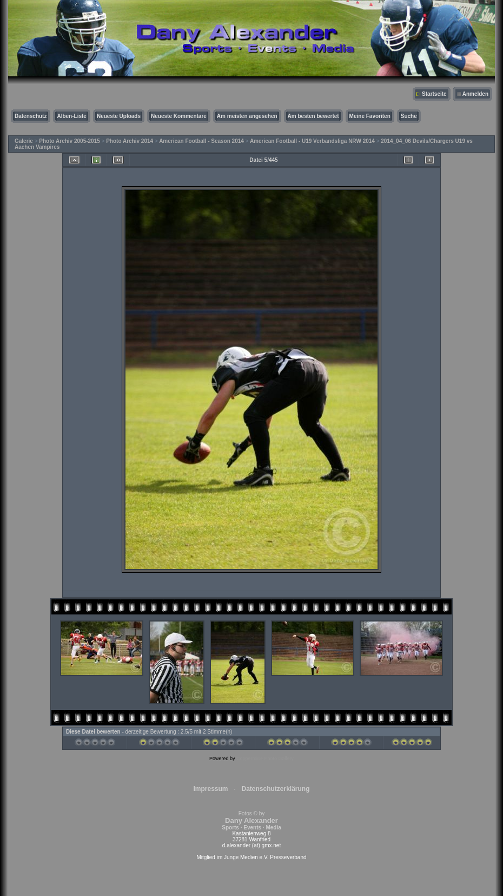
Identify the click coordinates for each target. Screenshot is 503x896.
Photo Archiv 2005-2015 (69, 141)
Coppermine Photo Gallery (265, 758)
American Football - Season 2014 (201, 141)
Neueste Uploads (119, 116)
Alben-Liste (71, 116)
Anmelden (475, 94)
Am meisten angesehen (247, 116)
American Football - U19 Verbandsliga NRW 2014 (312, 141)
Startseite (434, 94)
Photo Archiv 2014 (129, 141)
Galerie (24, 141)
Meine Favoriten (370, 116)
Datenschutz (31, 116)
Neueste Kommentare (179, 116)
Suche (409, 116)
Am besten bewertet (313, 116)
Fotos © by (251, 820)
